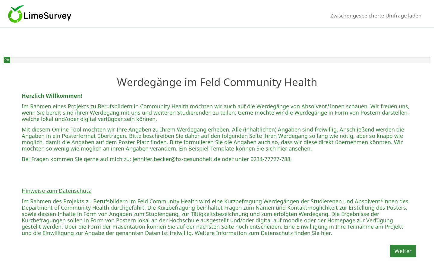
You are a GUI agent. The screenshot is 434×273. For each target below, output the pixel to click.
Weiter (403, 251)
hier (282, 148)
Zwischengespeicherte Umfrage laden (376, 15)
